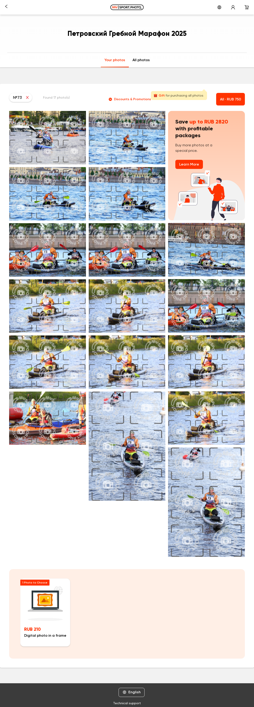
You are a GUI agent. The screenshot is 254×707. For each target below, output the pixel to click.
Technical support (127, 703)
